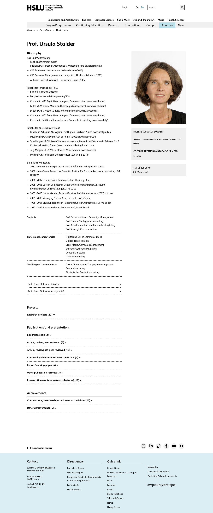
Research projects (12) (41, 314)
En (142, 7)
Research (113, 25)
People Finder (46, 30)
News (181, 25)
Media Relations (115, 494)
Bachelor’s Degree (75, 468)
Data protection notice (158, 471)
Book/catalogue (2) (39, 334)
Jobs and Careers (115, 498)
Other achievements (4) (41, 407)
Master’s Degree (75, 472)
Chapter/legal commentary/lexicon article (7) (53, 357)
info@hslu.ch (33, 487)
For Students (73, 485)
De (137, 7)
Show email (142, 172)
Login (125, 7)
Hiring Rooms (113, 507)
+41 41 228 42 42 (36, 484)
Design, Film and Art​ (143, 20)
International (133, 25)
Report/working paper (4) (42, 365)
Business (86, 20)
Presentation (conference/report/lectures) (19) (54, 380)
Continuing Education (89, 25)
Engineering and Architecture (63, 20)
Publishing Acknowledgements (162, 476)
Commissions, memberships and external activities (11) (59, 400)
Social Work (123, 20)
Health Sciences (175, 20)
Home (110, 502)
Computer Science (104, 20)
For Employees (74, 489)
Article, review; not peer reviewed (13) (49, 349)
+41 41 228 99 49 (142, 167)
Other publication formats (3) (45, 372)
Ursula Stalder (62, 30)
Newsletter (153, 467)
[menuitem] (58, 25)
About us (167, 25)
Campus (151, 25)
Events (110, 489)
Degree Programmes (58, 25)
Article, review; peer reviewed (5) (46, 342)
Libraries (111, 485)
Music (161, 20)
